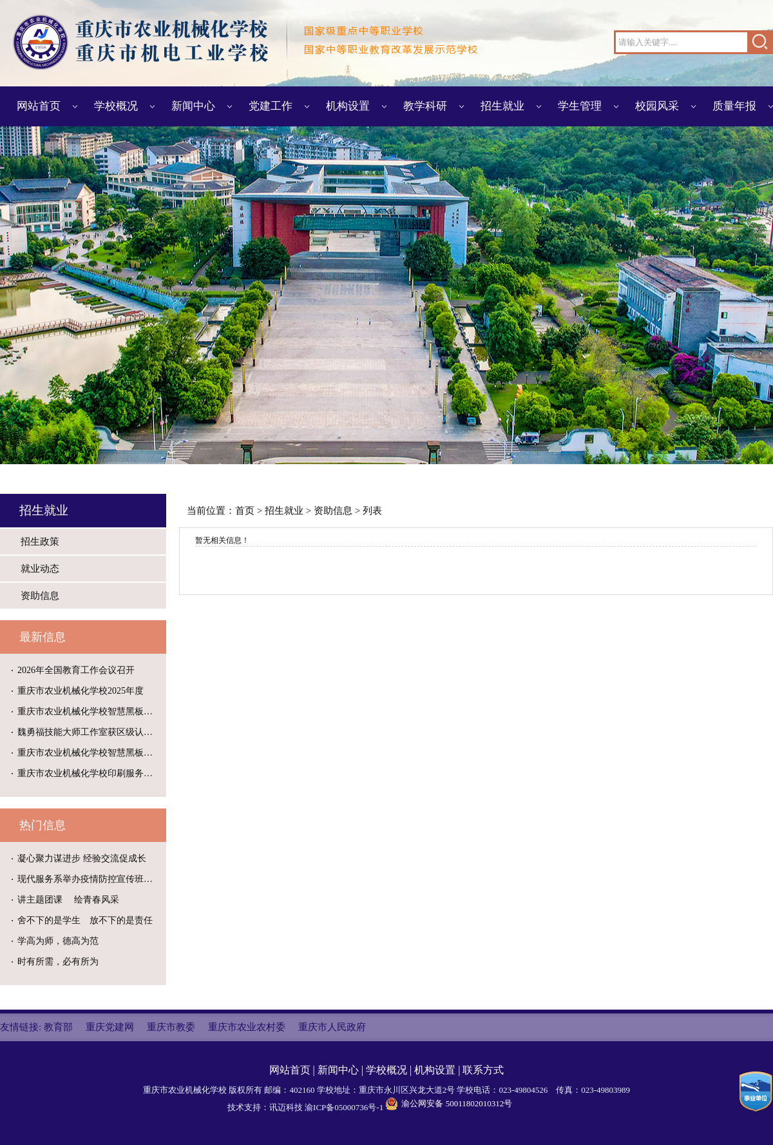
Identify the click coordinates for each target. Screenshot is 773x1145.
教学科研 (425, 106)
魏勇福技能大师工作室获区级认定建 (89, 732)
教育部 (58, 1027)
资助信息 (40, 596)
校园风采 (657, 106)
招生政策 (40, 541)
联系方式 (483, 1069)
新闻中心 (193, 106)
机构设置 (348, 106)
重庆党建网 (110, 1027)
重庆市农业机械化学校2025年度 (80, 691)
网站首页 (39, 106)
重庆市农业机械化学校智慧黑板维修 (89, 711)
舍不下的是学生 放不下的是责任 (85, 920)
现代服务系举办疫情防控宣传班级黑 (89, 879)
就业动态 (40, 568)
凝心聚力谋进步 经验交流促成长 (81, 858)
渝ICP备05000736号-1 (344, 1107)
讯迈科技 (286, 1107)
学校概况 (116, 106)
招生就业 (502, 106)
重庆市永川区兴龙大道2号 (407, 1090)
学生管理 (580, 106)
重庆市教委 (171, 1027)
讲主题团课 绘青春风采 (68, 900)
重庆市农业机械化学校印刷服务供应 (89, 773)
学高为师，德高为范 (58, 941)
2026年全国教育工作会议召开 (76, 670)
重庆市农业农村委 (246, 1027)
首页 (244, 510)
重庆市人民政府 (332, 1027)
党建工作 (270, 106)
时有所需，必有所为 (58, 961)
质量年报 (734, 106)
